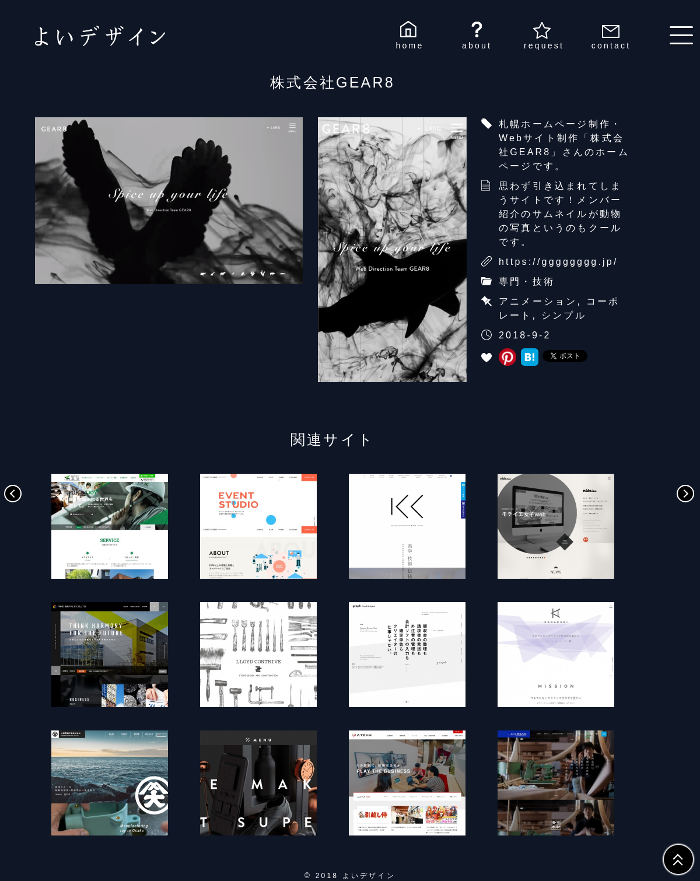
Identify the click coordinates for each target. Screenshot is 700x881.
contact (611, 45)
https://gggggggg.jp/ (558, 262)
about (477, 45)
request (544, 45)
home (410, 45)
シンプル (563, 315)
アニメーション (538, 301)
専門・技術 (527, 281)
